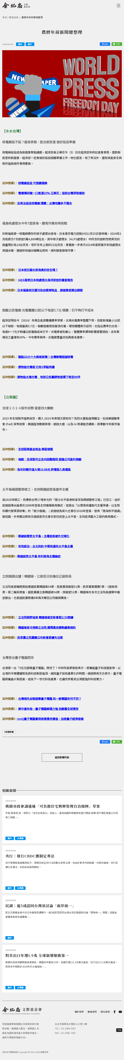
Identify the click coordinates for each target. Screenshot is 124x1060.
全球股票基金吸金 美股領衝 (35, 449)
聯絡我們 (92, 1011)
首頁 (4, 17)
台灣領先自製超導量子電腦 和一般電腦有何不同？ (49, 699)
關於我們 (79, 1011)
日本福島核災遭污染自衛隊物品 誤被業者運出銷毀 (50, 290)
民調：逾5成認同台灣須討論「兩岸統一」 (40, 905)
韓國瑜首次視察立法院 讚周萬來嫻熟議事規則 (47, 627)
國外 (30, 44)
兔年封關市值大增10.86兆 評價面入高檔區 (44, 469)
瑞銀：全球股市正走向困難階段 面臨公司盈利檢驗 (49, 459)
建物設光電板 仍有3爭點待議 (36, 367)
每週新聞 (10, 731)
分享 (106, 44)
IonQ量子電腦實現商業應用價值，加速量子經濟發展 (50, 719)
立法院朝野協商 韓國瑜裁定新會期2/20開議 (45, 617)
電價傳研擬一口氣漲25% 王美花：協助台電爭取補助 (51, 193)
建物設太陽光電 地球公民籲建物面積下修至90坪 (48, 377)
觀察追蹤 (14, 17)
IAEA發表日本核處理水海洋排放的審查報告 (45, 280)
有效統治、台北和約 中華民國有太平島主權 (45, 546)
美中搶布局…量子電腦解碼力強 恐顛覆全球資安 (48, 709)
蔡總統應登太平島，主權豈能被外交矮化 (43, 536)
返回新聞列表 (62, 757)
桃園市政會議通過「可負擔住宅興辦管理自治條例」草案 (52, 806)
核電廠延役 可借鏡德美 (32, 183)
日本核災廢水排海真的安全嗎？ (38, 270)
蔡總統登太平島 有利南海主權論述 (39, 556)
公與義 (20, 838)
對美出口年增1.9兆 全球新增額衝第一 (37, 955)
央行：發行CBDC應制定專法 (30, 855)
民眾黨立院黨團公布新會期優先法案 (40, 637)
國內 (20, 44)
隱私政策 (105, 1011)
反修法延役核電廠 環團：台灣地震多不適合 (44, 203)
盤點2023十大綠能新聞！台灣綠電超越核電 (45, 357)
